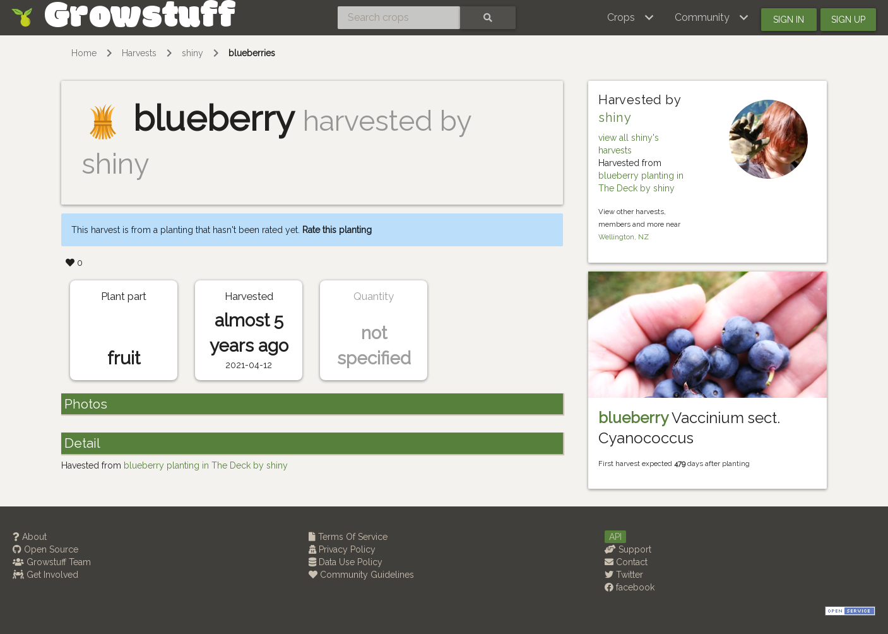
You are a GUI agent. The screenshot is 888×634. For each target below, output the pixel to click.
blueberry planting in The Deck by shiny (206, 465)
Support (628, 549)
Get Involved (45, 575)
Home (84, 53)
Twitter (624, 575)
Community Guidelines (361, 575)
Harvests (139, 53)
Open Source (45, 549)
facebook (629, 587)
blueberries (251, 53)
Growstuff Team (52, 562)
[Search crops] (399, 17)
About (30, 537)
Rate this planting (337, 230)
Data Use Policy (345, 562)
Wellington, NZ (623, 236)
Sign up (848, 20)
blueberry (633, 418)
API (615, 537)
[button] (631, 17)
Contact (626, 562)
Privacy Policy (342, 549)
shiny (192, 53)
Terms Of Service (348, 537)
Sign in (788, 20)
